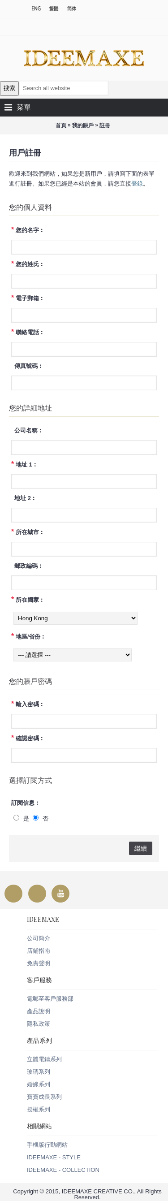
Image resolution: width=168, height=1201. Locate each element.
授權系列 (38, 1109)
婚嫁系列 (38, 1084)
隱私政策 (38, 1023)
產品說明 (38, 1011)
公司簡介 (38, 938)
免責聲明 (38, 963)
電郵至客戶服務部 (50, 998)
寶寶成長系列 (44, 1096)
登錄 (137, 183)
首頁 (61, 125)
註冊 (104, 125)
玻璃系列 (38, 1071)
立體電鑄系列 (44, 1059)
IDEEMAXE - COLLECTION (63, 1169)
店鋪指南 (38, 950)
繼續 (140, 848)
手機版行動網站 (47, 1144)
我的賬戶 (83, 125)
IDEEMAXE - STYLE (54, 1157)
